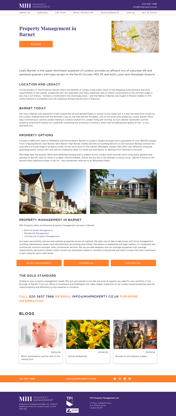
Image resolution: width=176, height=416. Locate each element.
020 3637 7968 (41, 296)
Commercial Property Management (41, 236)
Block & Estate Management (38, 230)
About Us (24, 13)
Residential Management (36, 233)
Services (42, 13)
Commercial (86, 263)
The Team (60, 13)
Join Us (130, 13)
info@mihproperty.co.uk (145, 7)
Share (36, 44)
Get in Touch (149, 13)
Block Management (39, 263)
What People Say (83, 13)
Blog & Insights (110, 13)
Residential (133, 263)
